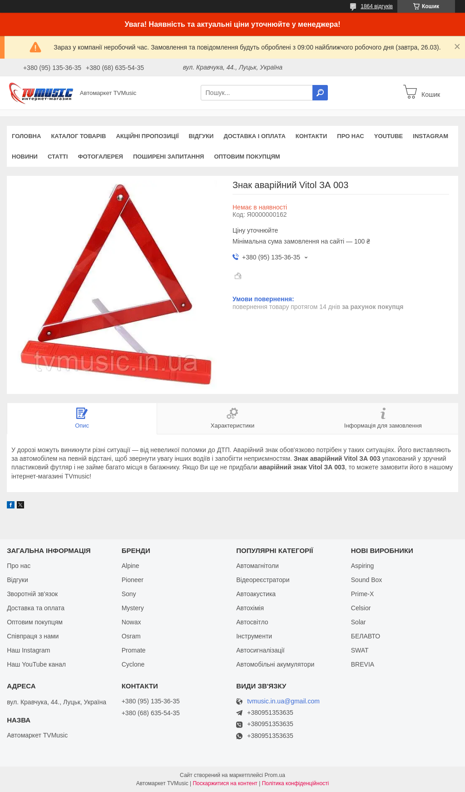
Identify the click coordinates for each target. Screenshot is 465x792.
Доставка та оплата (35, 608)
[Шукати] (320, 92)
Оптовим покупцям (247, 156)
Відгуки (200, 136)
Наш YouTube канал (36, 664)
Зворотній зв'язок (32, 594)
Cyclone (133, 664)
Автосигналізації (260, 650)
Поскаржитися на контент (225, 783)
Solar (358, 622)
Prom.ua (275, 775)
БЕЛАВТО (365, 636)
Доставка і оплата (254, 136)
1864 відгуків (377, 6)
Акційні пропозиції (147, 136)
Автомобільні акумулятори (275, 664)
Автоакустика (256, 594)
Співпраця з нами (33, 636)
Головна (26, 136)
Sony (129, 594)
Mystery (133, 608)
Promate (134, 650)
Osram (131, 636)
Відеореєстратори (262, 579)
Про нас (350, 136)
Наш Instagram (28, 650)
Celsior (361, 608)
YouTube (388, 136)
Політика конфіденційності (295, 783)
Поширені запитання (168, 156)
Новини (25, 156)
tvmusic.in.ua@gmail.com (283, 701)
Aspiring (362, 565)
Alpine (130, 565)
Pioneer (132, 579)
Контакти (311, 136)
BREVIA (362, 664)
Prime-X (362, 594)
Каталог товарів (78, 136)
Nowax (131, 622)
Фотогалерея (100, 156)
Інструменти (254, 636)
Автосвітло (252, 622)
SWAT (360, 650)
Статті (58, 156)
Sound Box (366, 579)
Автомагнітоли (257, 565)
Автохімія (250, 608)
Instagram (430, 136)
